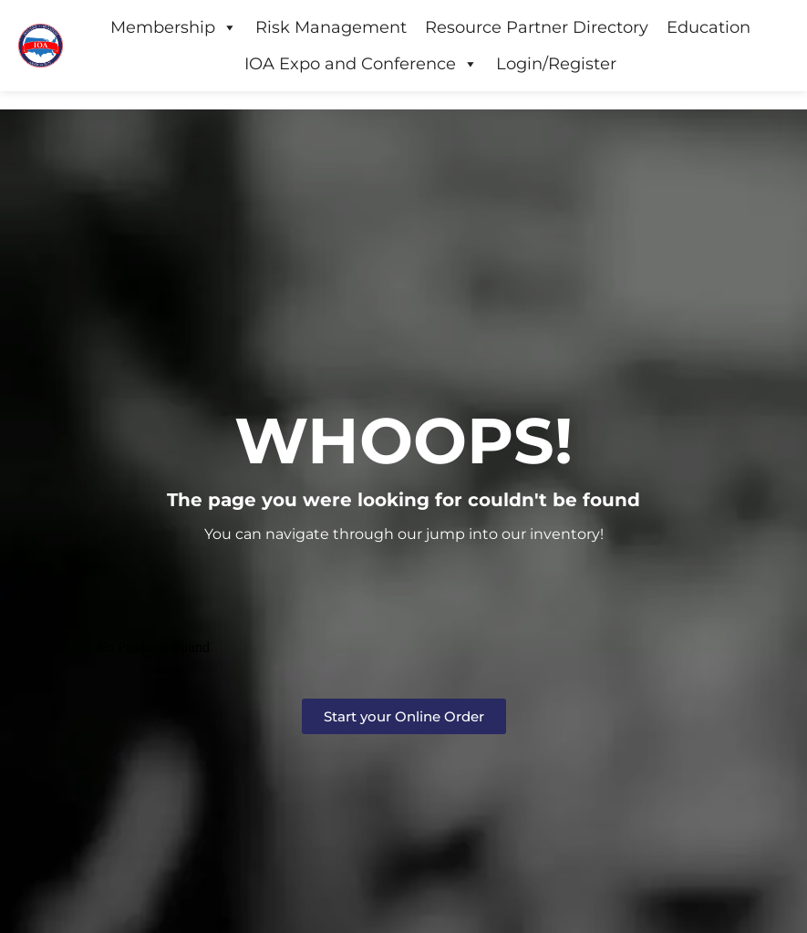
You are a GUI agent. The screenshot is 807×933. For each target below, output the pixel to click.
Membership (173, 27)
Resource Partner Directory (536, 27)
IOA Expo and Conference (361, 64)
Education (708, 27)
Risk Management (331, 27)
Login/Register (556, 64)
